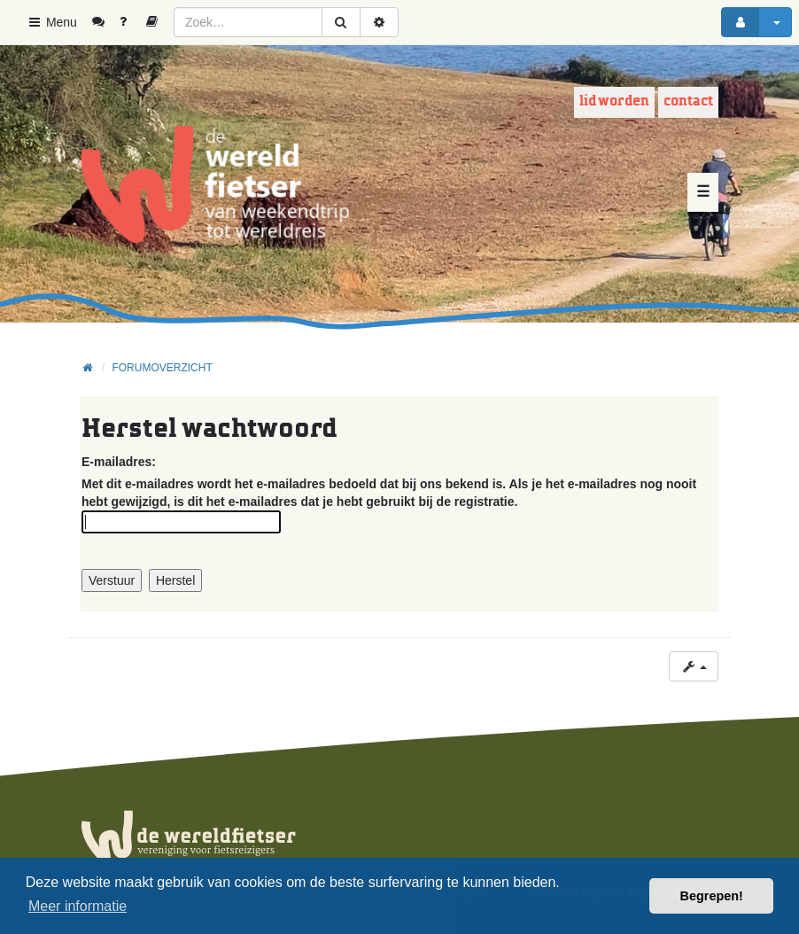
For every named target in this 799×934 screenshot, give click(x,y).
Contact (688, 101)
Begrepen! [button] (711, 896)
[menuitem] (105, 22)
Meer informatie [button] (77, 906)
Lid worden (614, 101)
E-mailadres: (118, 462)
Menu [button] (52, 22)
